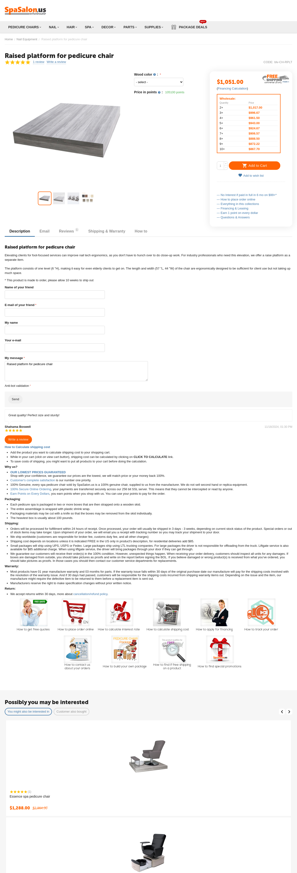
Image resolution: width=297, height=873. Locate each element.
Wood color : (146, 75)
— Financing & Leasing (232, 208)
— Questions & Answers (233, 217)
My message (14, 358)
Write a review (56, 62)
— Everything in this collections (238, 204)
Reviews (69, 230)
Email (45, 231)
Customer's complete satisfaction (32, 480)
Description (19, 231)
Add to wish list (251, 175)
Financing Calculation (232, 88)
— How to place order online (236, 199)
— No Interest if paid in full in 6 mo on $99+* (247, 195)
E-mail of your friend (19, 305)
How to (141, 231)
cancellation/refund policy (90, 594)
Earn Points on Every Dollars (29, 493)
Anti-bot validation (17, 386)
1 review (38, 62)
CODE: (268, 62)
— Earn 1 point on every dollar (237, 213)
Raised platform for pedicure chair (76, 371)
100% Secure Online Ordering (30, 489)
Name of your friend (19, 287)
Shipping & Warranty (106, 231)
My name (11, 322)
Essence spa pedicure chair (30, 796)
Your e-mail (13, 340)
